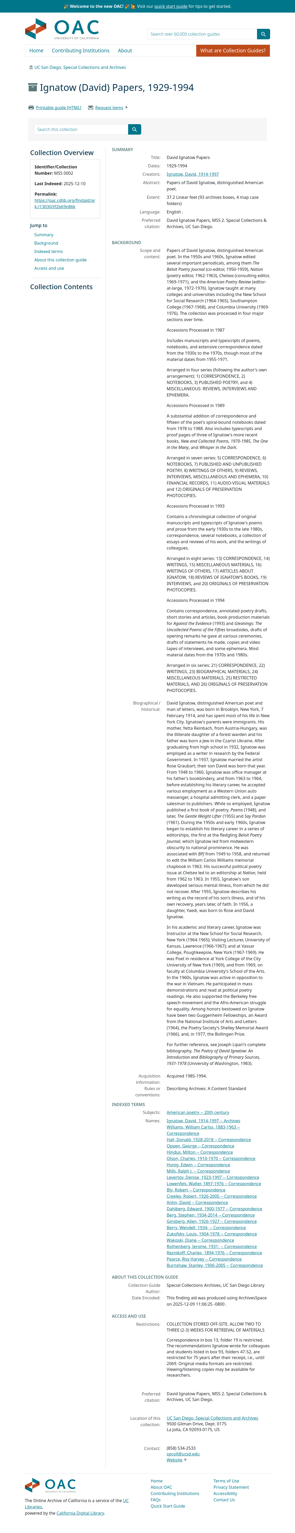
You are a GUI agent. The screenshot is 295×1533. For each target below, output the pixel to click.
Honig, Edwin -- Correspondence (198, 1165)
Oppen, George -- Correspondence (200, 1146)
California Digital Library (80, 1513)
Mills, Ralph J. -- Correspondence (198, 1171)
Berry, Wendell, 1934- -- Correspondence (206, 1227)
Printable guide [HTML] (58, 108)
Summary (43, 235)
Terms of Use (226, 1481)
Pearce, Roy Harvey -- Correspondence (204, 1259)
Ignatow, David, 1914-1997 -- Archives (203, 1121)
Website (174, 1460)
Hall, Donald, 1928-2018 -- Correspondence (209, 1139)
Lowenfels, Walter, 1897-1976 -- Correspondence (214, 1183)
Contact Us (224, 1500)
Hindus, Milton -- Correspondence (200, 1152)
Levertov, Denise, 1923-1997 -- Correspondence (213, 1177)
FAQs (156, 1500)
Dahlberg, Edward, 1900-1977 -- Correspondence (214, 1209)
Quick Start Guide (168, 1506)
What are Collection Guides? (233, 50)
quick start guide (170, 6)
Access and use (49, 268)
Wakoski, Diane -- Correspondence (200, 1240)
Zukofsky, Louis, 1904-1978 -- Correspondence (212, 1234)
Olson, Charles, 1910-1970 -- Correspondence (211, 1158)
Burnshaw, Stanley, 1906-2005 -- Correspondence (215, 1265)
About (125, 50)
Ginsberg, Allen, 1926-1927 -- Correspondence (212, 1221)
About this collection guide (60, 260)
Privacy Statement (231, 1487)
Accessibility (225, 1493)
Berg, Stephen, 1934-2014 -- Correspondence (211, 1215)
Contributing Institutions (81, 50)
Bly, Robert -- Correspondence (196, 1190)
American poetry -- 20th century (198, 1112)
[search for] (202, 34)
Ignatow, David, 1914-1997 (193, 174)
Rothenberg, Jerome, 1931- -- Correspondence (212, 1246)
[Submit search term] (263, 34)
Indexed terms (48, 251)
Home (36, 50)
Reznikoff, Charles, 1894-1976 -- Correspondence (214, 1253)
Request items (109, 108)
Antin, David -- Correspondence (197, 1202)
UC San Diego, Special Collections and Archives (80, 67)
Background (46, 243)
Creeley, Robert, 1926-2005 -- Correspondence (212, 1196)
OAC (62, 29)
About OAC (161, 1487)
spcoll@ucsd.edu (183, 1454)
